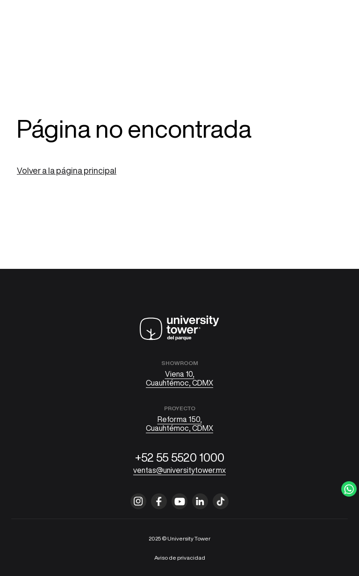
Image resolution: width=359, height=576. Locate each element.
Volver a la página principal (66, 170)
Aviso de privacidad (179, 558)
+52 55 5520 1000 (179, 457)
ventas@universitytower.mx (179, 470)
